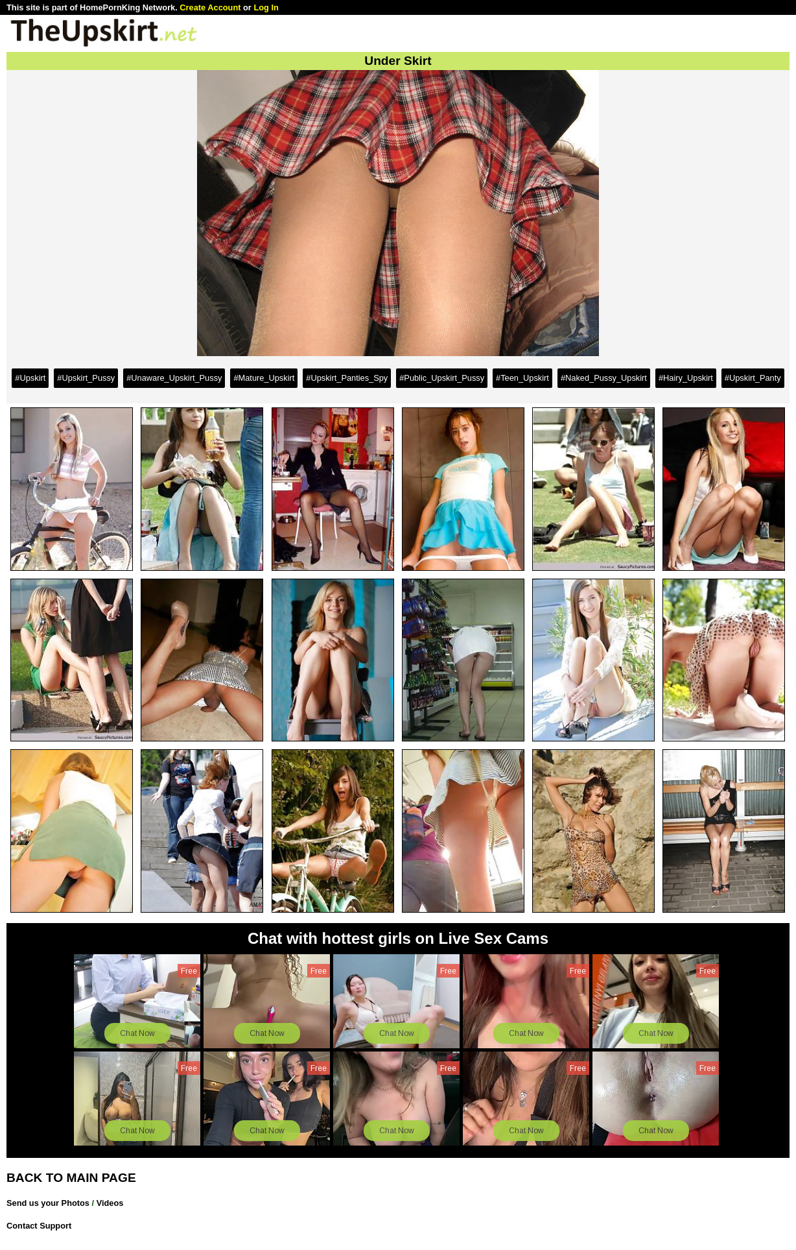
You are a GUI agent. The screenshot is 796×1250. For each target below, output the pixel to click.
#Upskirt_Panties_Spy (347, 378)
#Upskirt (30, 378)
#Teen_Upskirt (522, 378)
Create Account (210, 7)
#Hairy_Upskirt (686, 378)
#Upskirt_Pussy (86, 378)
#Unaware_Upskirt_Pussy (174, 378)
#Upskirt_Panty (753, 378)
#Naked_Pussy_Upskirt (604, 378)
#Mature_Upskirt (263, 378)
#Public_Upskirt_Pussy (441, 378)
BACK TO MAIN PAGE (71, 1177)
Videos (110, 1203)
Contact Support (38, 1226)
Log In (265, 7)
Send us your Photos (47, 1203)
